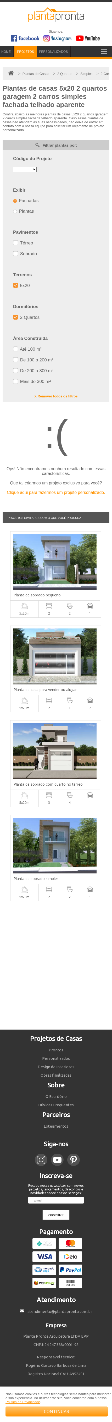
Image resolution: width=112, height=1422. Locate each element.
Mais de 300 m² (32, 381)
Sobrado (25, 253)
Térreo (23, 243)
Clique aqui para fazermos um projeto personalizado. (56, 492)
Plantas (23, 211)
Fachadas (25, 200)
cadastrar (56, 1215)
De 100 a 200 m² (33, 359)
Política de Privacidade (22, 1402)
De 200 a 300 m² (33, 370)
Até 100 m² (27, 349)
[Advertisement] (56, 965)
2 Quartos (26, 317)
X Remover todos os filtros (55, 396)
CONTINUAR (56, 1411)
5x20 (21, 285)
